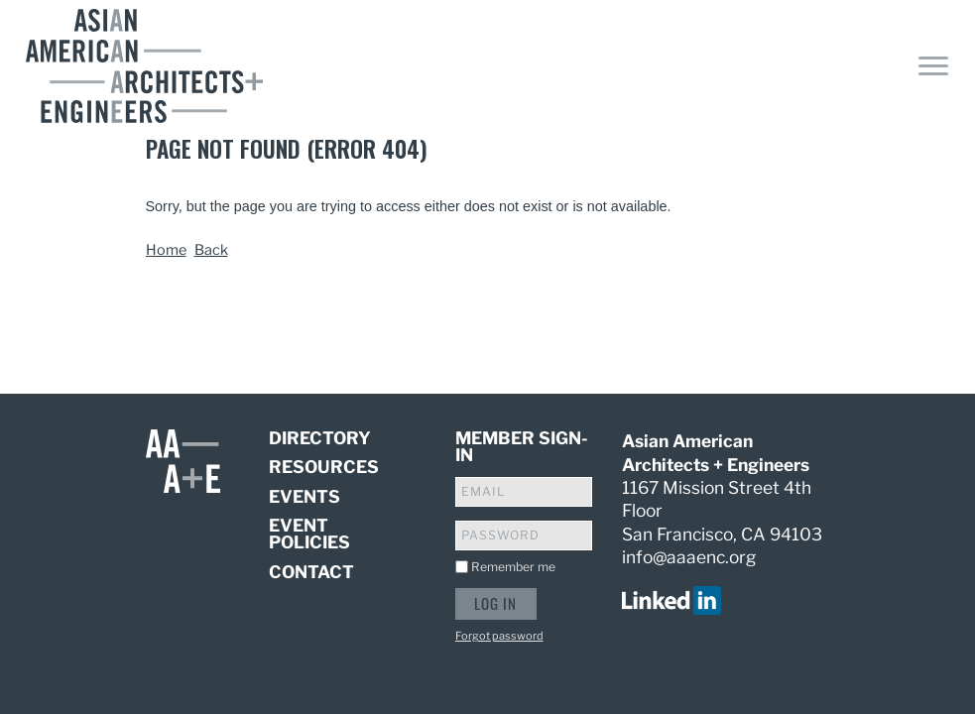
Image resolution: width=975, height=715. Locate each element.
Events (304, 496)
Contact (311, 571)
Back (211, 250)
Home (166, 250)
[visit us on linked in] (671, 599)
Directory (320, 438)
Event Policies (309, 533)
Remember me (513, 566)
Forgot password (499, 636)
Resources (324, 466)
